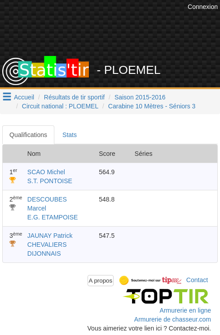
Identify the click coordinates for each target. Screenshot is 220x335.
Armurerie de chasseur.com (172, 319)
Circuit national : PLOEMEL (60, 106)
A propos (101, 280)
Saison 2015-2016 (140, 97)
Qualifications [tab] (28, 134)
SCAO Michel (46, 172)
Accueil (24, 97)
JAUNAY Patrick (50, 235)
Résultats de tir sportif (74, 97)
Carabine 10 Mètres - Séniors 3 (152, 106)
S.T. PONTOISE (49, 181)
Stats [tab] (69, 134)
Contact (197, 279)
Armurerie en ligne (185, 310)
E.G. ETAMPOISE (52, 217)
